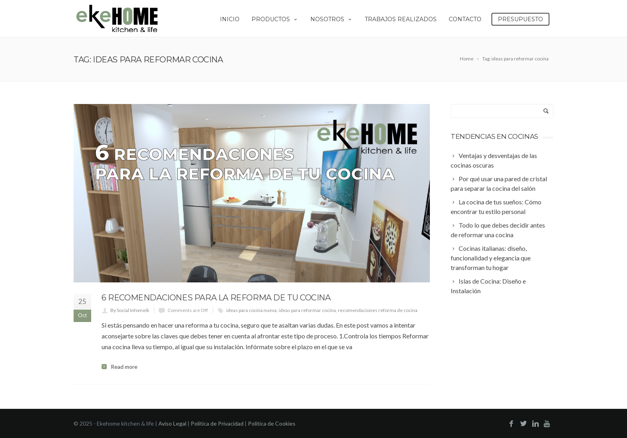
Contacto (465, 19)
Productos (275, 19)
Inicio (230, 19)
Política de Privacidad (217, 423)
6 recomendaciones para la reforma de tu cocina (216, 297)
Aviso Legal (172, 423)
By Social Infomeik (129, 310)
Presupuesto (520, 19)
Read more (124, 367)
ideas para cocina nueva (251, 310)
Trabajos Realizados (401, 19)
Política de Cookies (272, 423)
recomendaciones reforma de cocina (377, 310)
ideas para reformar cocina (307, 310)
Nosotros (331, 19)
